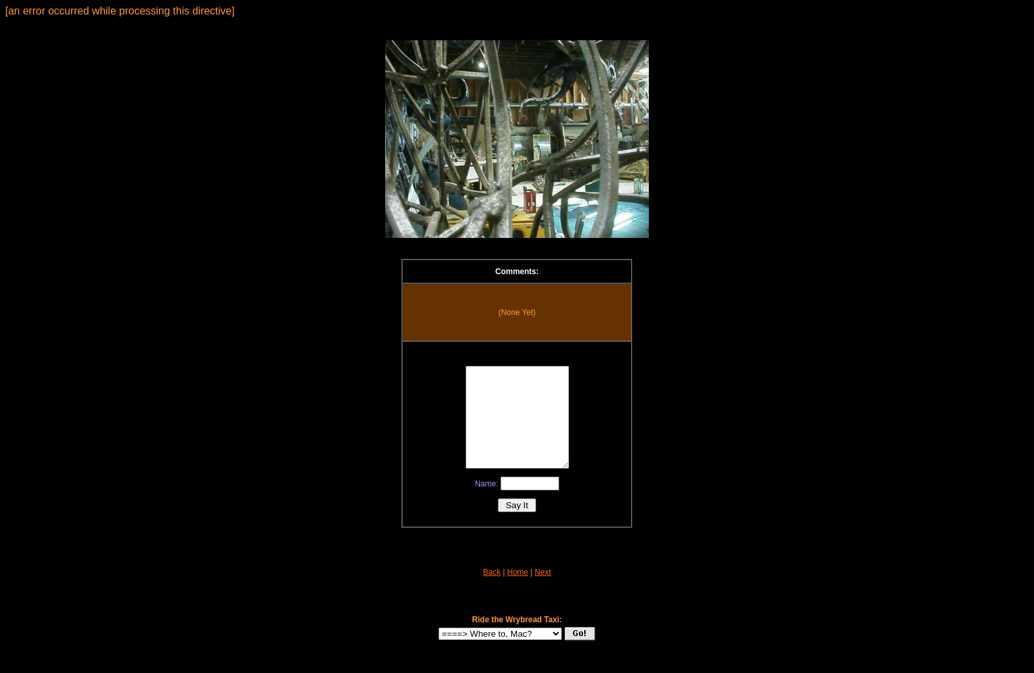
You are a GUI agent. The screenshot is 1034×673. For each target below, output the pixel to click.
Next (543, 592)
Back (492, 592)
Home (517, 592)
